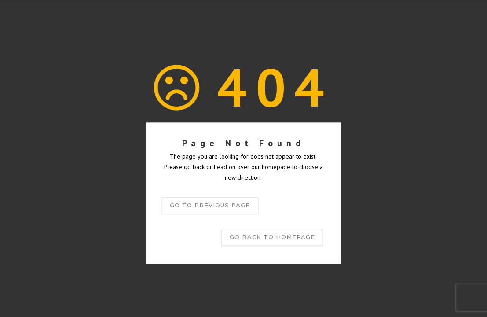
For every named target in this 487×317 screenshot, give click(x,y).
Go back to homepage (272, 237)
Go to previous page (210, 205)
